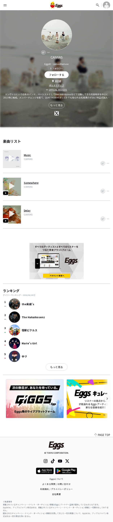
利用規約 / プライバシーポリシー (56, 489)
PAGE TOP (102, 435)
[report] (48, 52)
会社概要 (56, 494)
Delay (27, 210)
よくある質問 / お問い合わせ (56, 483)
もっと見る (56, 105)
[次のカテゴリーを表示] (107, 399)
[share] (43, 52)
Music (27, 155)
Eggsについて (56, 478)
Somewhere (31, 183)
